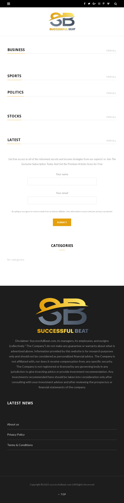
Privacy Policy (16, 434)
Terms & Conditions (20, 445)
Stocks (14, 116)
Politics (15, 92)
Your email (62, 197)
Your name (62, 179)
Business (16, 49)
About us (13, 424)
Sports (14, 76)
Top (62, 494)
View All (111, 50)
